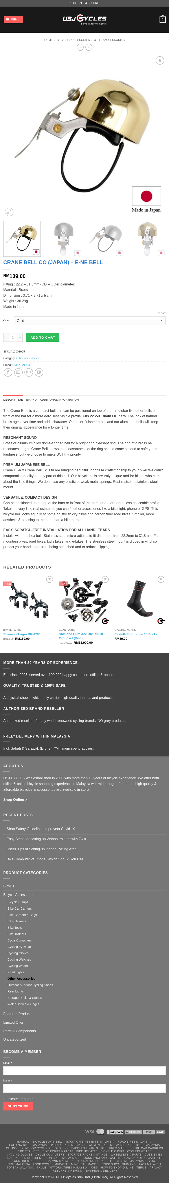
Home (48, 40)
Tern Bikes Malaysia (60, 1157)
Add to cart (43, 337)
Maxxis (93, 1164)
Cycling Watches (19, 959)
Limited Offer (13, 1022)
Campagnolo (134, 1157)
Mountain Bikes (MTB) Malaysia (90, 1141)
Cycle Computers (19, 940)
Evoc (151, 1161)
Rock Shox (110, 1164)
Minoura (78, 1164)
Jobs (94, 1167)
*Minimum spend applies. (74, 748)
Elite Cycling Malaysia (125, 1161)
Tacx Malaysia (150, 1164)
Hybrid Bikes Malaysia (68, 1145)
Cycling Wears (17, 966)
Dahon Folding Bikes (24, 1157)
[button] (13, 19)
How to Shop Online (117, 1167)
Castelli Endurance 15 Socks (136, 634)
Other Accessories (109, 40)
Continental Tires (29, 1161)
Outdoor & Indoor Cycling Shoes (30, 985)
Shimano (129, 1164)
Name (7, 1080)
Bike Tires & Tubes (115, 1148)
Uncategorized (14, 1039)
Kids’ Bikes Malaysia (144, 1145)
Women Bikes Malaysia (107, 1145)
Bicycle (9, 886)
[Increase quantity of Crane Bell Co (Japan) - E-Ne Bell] (20, 337)
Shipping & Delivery (101, 1170)
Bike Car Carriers (19, 908)
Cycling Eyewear (19, 947)
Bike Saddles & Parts (81, 1148)
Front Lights (15, 972)
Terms (141, 1167)
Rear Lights (15, 991)
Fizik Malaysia (18, 1164)
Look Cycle (42, 1164)
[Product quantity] (13, 337)
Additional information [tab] (59, 399)
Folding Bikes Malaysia (28, 1145)
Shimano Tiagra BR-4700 (21, 634)
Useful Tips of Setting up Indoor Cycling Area (42, 849)
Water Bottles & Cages (23, 1004)
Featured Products (17, 1014)
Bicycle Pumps (17, 902)
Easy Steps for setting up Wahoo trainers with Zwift (46, 839)
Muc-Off (61, 1164)
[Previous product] (88, 47)
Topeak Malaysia (20, 1167)
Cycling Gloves (18, 953)
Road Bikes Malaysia (134, 1141)
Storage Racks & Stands (24, 997)
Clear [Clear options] (162, 313)
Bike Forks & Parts (58, 1151)
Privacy (156, 1167)
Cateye (115, 1157)
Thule (41, 1167)
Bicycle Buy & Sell (48, 1141)
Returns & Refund (67, 1170)
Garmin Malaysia (60, 1161)
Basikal (23, 1141)
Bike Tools (14, 927)
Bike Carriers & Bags (22, 915)
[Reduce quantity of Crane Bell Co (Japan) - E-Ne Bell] (6, 337)
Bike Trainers (16, 934)
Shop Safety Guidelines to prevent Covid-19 (41, 829)
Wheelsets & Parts (126, 1154)
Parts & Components (19, 1031)
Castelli (155, 1157)
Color (6, 320)
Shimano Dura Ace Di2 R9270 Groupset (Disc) (81, 636)
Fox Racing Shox (89, 1161)
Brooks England (93, 1157)
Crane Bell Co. (21, 365)
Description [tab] (13, 399)
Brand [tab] (31, 399)
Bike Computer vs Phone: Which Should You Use (45, 859)
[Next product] (80, 47)
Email (7, 1063)
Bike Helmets (16, 921)
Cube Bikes (153, 1154)
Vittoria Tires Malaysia (68, 1167)
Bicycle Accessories (73, 40)
